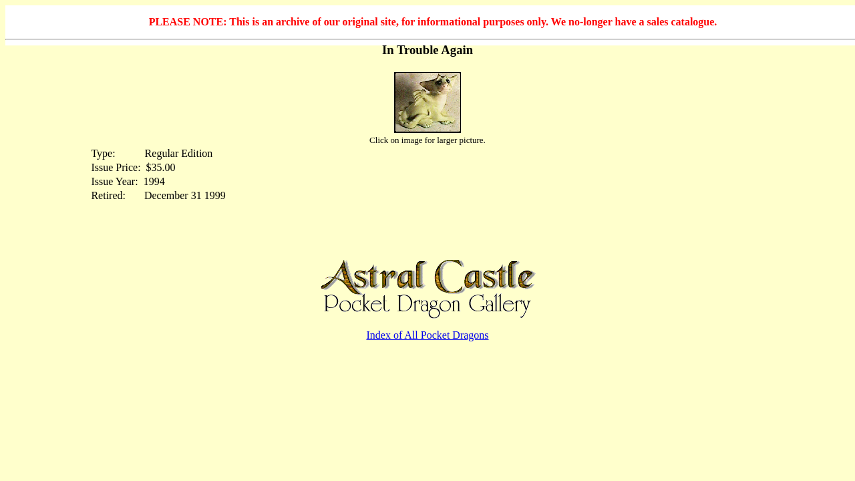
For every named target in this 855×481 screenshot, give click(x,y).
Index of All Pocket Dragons (427, 335)
